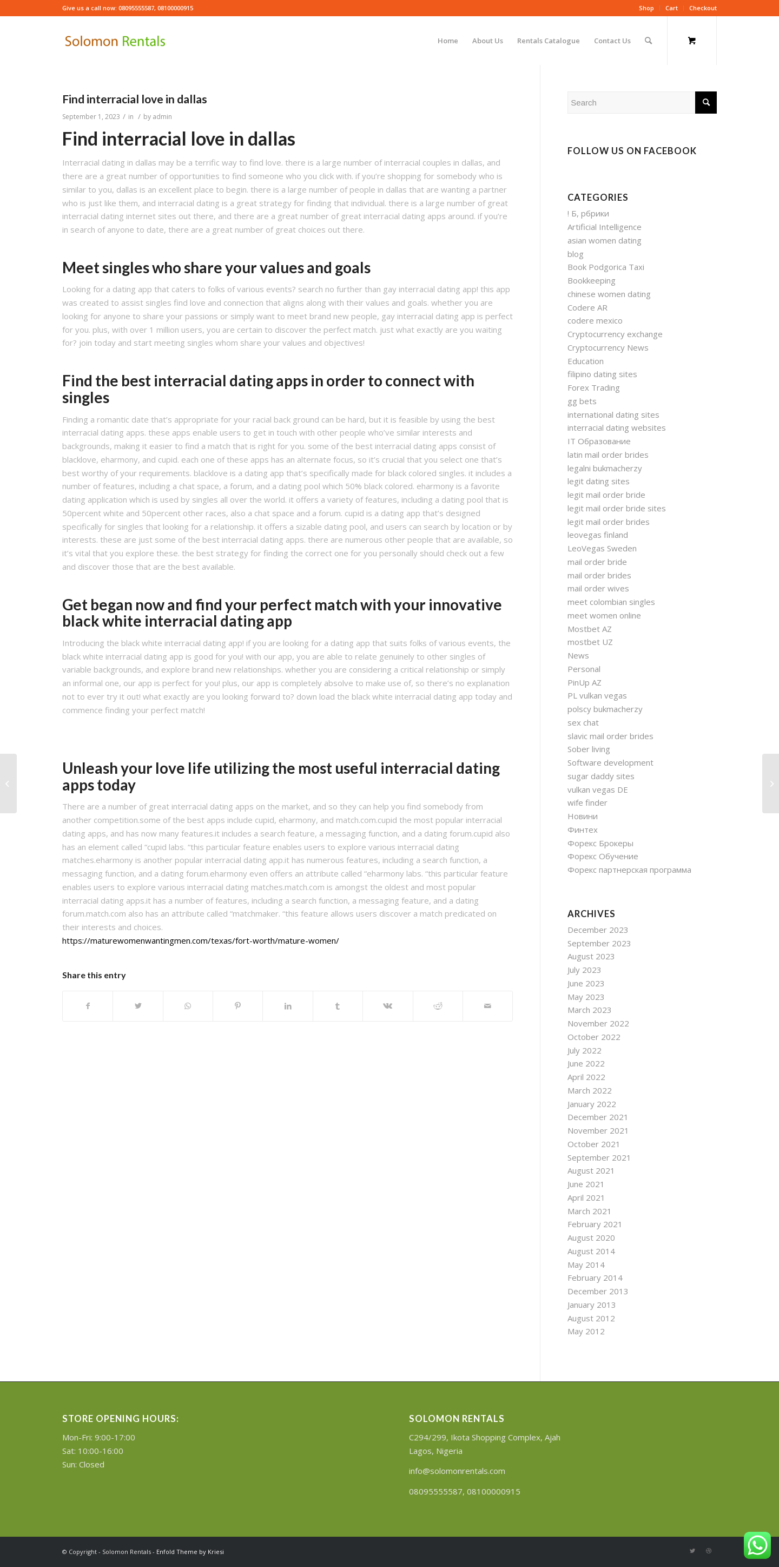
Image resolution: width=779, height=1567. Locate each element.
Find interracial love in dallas (134, 99)
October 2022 (593, 1036)
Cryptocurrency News (608, 347)
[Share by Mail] (487, 1006)
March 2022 (589, 1090)
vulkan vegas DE (597, 789)
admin (162, 116)
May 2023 (586, 996)
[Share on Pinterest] (237, 1006)
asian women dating (604, 240)
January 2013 (591, 1304)
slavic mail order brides (610, 735)
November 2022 (598, 1023)
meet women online (604, 615)
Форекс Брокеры (600, 843)
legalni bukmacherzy (604, 468)
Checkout (703, 8)
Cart (671, 8)
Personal (583, 668)
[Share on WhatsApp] (188, 1006)
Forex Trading (593, 387)
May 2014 (586, 1264)
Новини (582, 816)
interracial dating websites (616, 427)
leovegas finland (597, 534)
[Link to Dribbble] (709, 1551)
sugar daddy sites (601, 776)
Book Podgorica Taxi (605, 266)
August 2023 (591, 956)
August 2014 (591, 1251)
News (578, 655)
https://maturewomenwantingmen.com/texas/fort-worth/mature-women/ (200, 940)
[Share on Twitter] (137, 1006)
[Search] (648, 40)
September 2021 (599, 1157)
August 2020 (591, 1237)
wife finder (587, 802)
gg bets (582, 401)
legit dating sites (598, 481)
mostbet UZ (590, 641)
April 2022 (586, 1076)
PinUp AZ (584, 682)
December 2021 (598, 1116)
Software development (610, 762)
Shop (646, 8)
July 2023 (584, 969)
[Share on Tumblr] (337, 1006)
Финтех (582, 829)
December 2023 (598, 929)
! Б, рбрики (588, 213)
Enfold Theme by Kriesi (190, 1552)
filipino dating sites (602, 373)
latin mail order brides (608, 454)
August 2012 (591, 1318)
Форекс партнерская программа (629, 869)
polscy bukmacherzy (605, 708)
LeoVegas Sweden (602, 548)
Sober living (588, 748)
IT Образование (599, 441)
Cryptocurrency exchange (615, 333)
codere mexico (595, 320)
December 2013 (598, 1291)
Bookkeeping (591, 280)
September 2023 (599, 943)
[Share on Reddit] (438, 1006)
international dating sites (613, 414)
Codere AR (587, 307)
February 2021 (595, 1224)
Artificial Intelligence (604, 226)
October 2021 (593, 1143)
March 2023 (589, 1009)
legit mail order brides (608, 521)
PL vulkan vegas (597, 695)
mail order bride (597, 561)
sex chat (583, 722)
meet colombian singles (611, 601)
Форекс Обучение (602, 856)
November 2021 (598, 1130)
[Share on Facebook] (88, 1006)
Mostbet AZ (589, 628)
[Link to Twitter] (692, 1551)
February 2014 (595, 1277)
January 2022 (591, 1103)
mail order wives (598, 588)
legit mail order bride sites (616, 508)
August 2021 (591, 1170)
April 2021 (586, 1197)
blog (575, 253)
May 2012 (586, 1331)
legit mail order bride (606, 494)
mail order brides (599, 575)
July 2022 (584, 1050)
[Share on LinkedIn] (287, 1006)
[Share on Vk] (387, 1006)
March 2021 (589, 1211)
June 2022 (586, 1063)
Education (585, 360)
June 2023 (586, 983)
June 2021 (586, 1183)
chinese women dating (609, 293)
